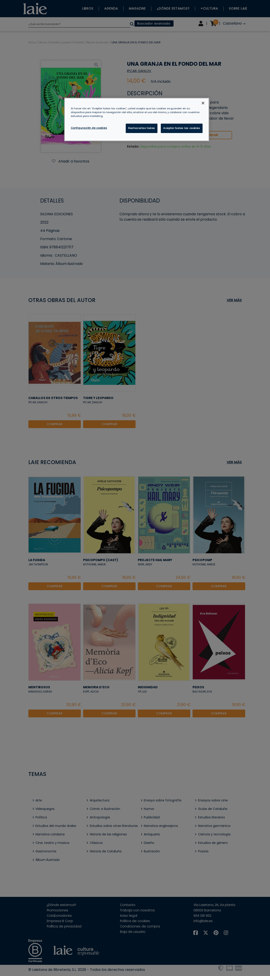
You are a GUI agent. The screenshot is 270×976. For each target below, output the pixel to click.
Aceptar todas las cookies (181, 128)
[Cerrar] (203, 103)
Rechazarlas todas (141, 128)
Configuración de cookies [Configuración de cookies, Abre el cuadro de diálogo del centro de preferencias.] (89, 128)
